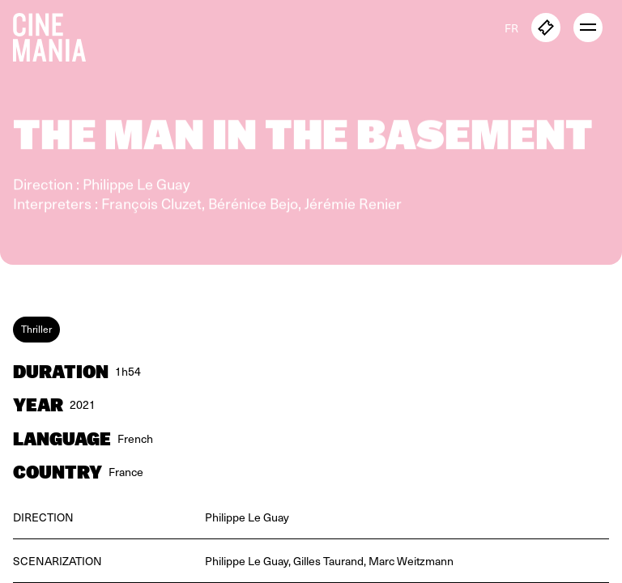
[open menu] (588, 27)
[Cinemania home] (56, 34)
